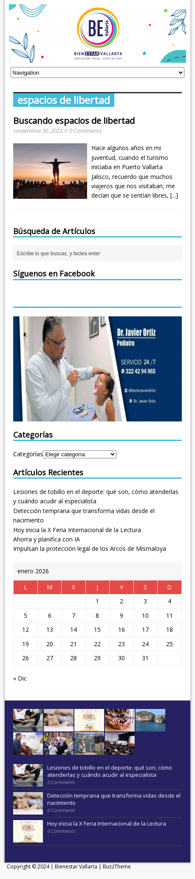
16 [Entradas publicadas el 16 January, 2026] (121, 629)
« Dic (20, 678)
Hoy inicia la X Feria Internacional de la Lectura (77, 530)
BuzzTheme (117, 866)
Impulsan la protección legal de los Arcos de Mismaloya (89, 548)
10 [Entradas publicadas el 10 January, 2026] (145, 615)
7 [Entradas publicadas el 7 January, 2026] (73, 615)
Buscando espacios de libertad (74, 120)
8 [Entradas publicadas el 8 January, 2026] (97, 615)
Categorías (28, 454)
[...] (174, 195)
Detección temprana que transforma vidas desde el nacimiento (114, 799)
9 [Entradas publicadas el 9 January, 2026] (121, 615)
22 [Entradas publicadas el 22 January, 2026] (97, 644)
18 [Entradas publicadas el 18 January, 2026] (169, 629)
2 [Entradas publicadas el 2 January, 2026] (121, 601)
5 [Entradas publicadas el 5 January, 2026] (25, 615)
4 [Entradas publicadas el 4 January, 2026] (169, 601)
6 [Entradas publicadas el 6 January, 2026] (49, 615)
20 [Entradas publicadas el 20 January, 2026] (49, 644)
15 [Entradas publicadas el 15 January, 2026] (97, 629)
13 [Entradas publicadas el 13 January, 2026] (49, 629)
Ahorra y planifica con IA (46, 539)
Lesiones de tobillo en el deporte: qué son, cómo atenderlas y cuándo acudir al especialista (109, 771)
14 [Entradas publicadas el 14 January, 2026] (73, 629)
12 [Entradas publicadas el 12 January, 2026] (25, 629)
